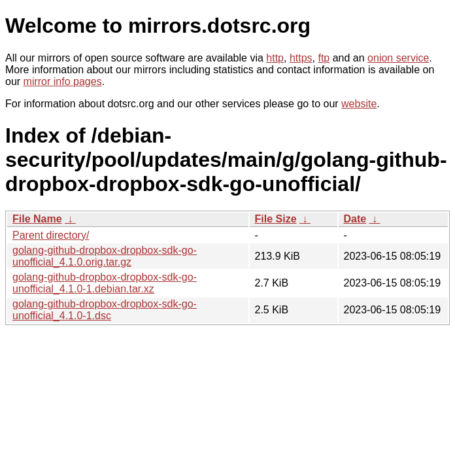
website (359, 103)
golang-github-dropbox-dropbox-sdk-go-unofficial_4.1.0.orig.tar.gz (104, 256)
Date (355, 218)
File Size (276, 218)
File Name (37, 218)
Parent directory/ (50, 235)
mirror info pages (63, 81)
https (301, 57)
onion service (398, 57)
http (275, 57)
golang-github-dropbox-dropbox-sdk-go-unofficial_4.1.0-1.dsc (104, 309)
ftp (323, 57)
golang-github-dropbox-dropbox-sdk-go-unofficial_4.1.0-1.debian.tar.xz (104, 282)
